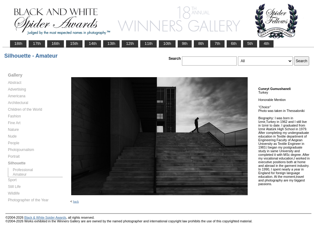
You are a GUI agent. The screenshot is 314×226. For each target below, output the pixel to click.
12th (130, 43)
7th (217, 43)
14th (92, 43)
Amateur (19, 174)
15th (74, 43)
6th (234, 43)
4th (266, 43)
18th (18, 43)
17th (37, 43)
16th (55, 43)
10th (167, 43)
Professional (23, 170)
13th (111, 43)
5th (250, 43)
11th (148, 43)
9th (185, 43)
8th (201, 43)
